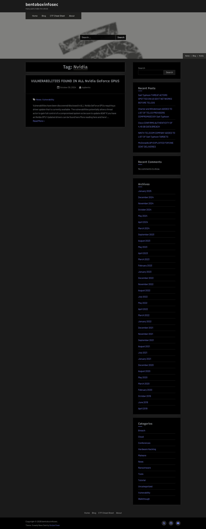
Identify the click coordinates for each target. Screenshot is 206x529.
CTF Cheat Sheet (57, 15)
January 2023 (144, 271)
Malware (142, 455)
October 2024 (144, 209)
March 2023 (143, 259)
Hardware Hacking (147, 449)
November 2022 (145, 284)
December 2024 (146, 197)
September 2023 (146, 234)
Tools (140, 474)
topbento (86, 87)
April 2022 (143, 309)
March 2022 (143, 315)
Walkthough (144, 498)
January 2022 (144, 321)
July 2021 (142, 352)
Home (34, 15)
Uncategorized (145, 486)
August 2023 (144, 240)
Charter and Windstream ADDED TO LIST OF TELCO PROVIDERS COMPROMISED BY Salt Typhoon (155, 112)
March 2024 (143, 228)
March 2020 (144, 383)
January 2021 (144, 358)
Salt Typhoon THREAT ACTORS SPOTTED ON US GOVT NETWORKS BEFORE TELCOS (155, 99)
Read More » (39, 121)
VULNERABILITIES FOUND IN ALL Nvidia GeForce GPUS (75, 81)
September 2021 (146, 340)
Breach (141, 430)
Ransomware (144, 467)
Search (141, 68)
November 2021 (145, 333)
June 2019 (143, 402)
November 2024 (145, 203)
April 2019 (142, 408)
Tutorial (142, 480)
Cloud (141, 436)
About (72, 15)
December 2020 (146, 365)
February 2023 (145, 265)
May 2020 (142, 377)
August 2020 (144, 371)
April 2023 (143, 253)
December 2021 (145, 327)
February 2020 (145, 389)
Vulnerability (48, 99)
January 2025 (144, 191)
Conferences (144, 443)
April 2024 (143, 222)
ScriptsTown (55, 525)
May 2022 (142, 302)
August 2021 (144, 346)
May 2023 (142, 247)
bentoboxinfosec (42, 4)
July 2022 (143, 296)
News (38, 99)
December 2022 (146, 278)
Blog (44, 15)
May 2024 (142, 215)
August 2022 (144, 290)
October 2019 (144, 396)
